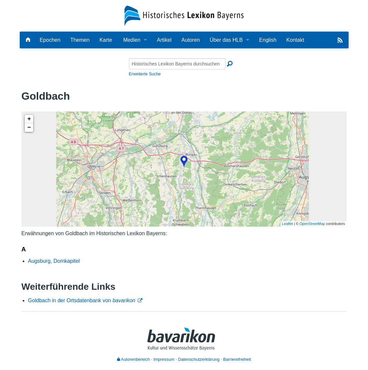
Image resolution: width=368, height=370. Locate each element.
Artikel (164, 40)
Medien (131, 40)
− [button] (29, 128)
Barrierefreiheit (237, 359)
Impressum (163, 359)
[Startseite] (184, 15)
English (267, 40)
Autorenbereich (133, 359)
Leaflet (287, 224)
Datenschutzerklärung (198, 359)
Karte (105, 40)
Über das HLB (226, 40)
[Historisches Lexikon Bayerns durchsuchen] (177, 63)
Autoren (191, 40)
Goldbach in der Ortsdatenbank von (81, 300)
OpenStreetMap (312, 224)
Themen (80, 40)
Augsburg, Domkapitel (54, 261)
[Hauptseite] (28, 40)
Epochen (50, 40)
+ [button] (29, 119)
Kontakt (295, 40)
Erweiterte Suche (145, 73)
